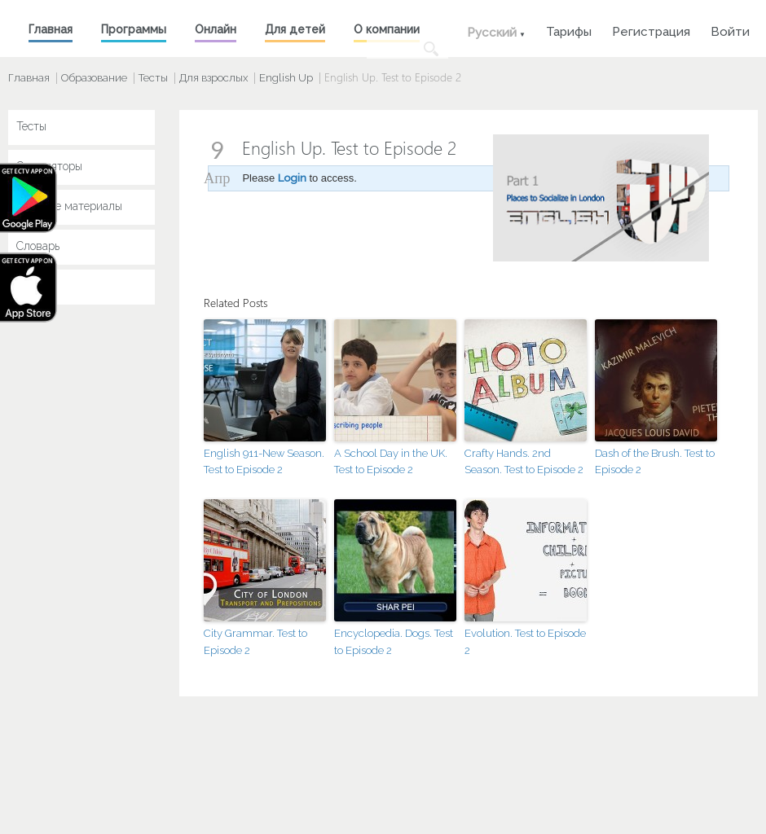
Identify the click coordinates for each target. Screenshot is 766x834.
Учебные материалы (69, 206)
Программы (133, 29)
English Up (286, 78)
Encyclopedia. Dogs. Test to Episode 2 (393, 641)
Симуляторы (49, 166)
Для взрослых (213, 78)
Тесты (153, 78)
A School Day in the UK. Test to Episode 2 (390, 461)
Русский (492, 32)
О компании (387, 29)
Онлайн (215, 29)
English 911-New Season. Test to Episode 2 (264, 461)
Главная (51, 29)
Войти (730, 29)
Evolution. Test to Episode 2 (525, 641)
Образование (94, 78)
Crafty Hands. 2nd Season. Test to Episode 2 (523, 461)
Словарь (37, 245)
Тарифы (569, 29)
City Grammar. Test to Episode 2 (255, 641)
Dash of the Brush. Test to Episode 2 (655, 461)
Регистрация (651, 29)
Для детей (295, 29)
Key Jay (36, 285)
